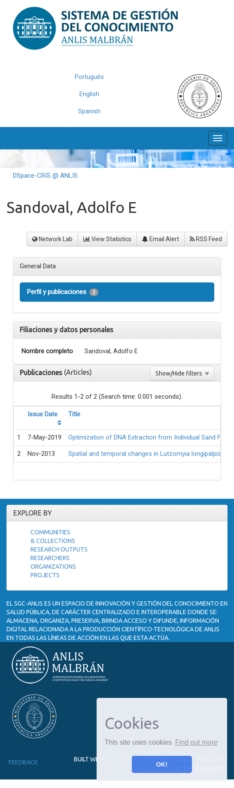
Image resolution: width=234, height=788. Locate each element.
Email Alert (160, 239)
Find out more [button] (196, 742)
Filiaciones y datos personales (66, 329)
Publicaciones (42, 372)
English (89, 94)
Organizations (53, 566)
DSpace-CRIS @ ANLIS (45, 175)
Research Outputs (59, 549)
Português (89, 77)
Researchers (50, 558)
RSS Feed (206, 239)
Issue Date (42, 414)
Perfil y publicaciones (62, 292)
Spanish (89, 111)
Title (74, 414)
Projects (45, 575)
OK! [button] (161, 764)
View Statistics (107, 239)
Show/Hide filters (182, 373)
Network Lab (52, 239)
